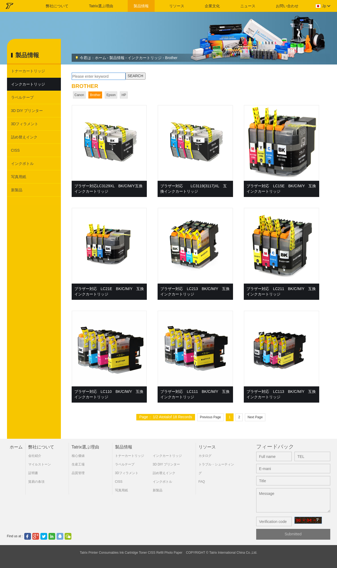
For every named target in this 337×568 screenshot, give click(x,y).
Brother (171, 58)
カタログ (205, 456)
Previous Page (210, 417)
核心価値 (78, 456)
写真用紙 (18, 177)
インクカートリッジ (145, 58)
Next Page (255, 417)
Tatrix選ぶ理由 (101, 6)
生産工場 (78, 464)
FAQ (202, 482)
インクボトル (22, 163)
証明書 (33, 473)
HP (123, 95)
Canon (79, 95)
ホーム (100, 58)
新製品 (16, 190)
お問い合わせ (287, 6)
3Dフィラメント (25, 124)
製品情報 (141, 6)
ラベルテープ (22, 97)
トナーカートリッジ (28, 71)
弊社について (57, 6)
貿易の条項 (36, 482)
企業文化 (212, 6)
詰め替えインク (24, 137)
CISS (15, 150)
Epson (111, 95)
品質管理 (78, 473)
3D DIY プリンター (27, 110)
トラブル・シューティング (216, 468)
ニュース (247, 6)
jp (324, 6)
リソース (176, 6)
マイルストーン (39, 464)
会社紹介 (34, 456)
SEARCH (135, 76)
